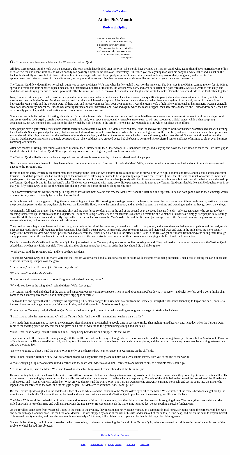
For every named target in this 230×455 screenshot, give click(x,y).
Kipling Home (114, 444)
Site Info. (130, 444)
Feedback (144, 444)
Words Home (97, 444)
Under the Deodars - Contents (115, 435)
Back (83, 444)
